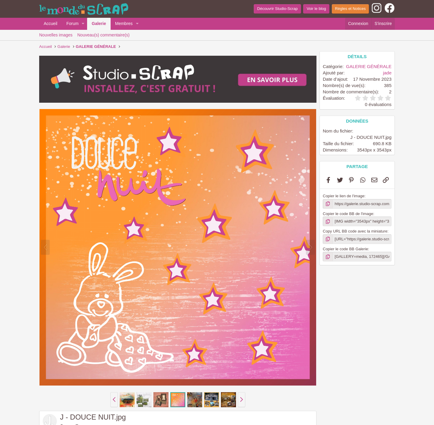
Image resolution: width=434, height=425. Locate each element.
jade (387, 72)
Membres (124, 23)
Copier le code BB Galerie (345, 249)
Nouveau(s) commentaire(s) (103, 35)
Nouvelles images (56, 35)
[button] (83, 24)
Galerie (99, 23)
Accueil (50, 23)
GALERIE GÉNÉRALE (369, 66)
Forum (72, 23)
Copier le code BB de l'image (348, 213)
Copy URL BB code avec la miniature (355, 231)
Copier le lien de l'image (343, 196)
